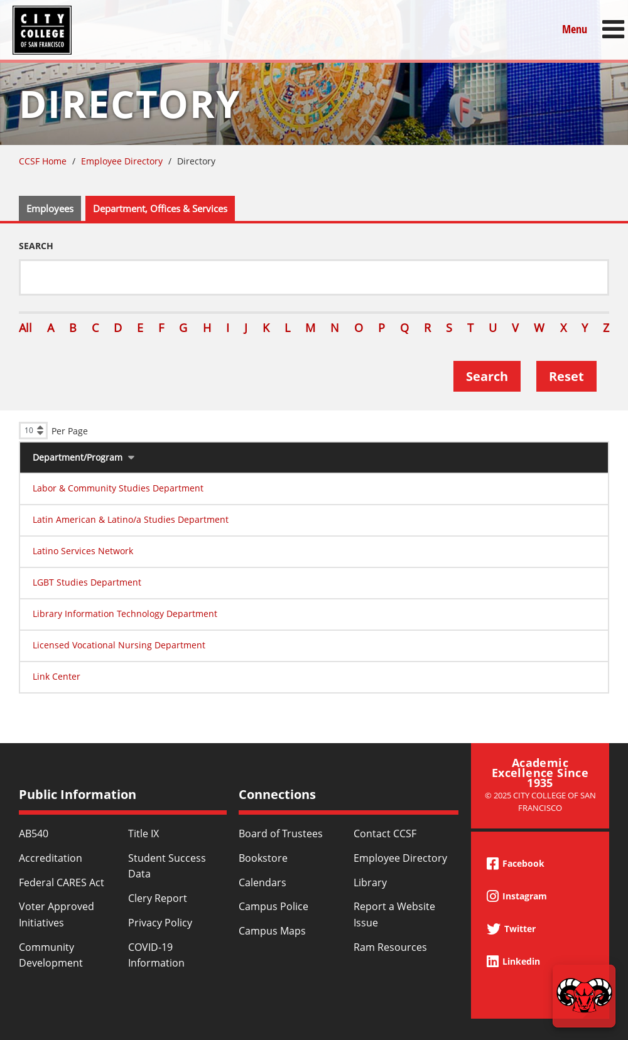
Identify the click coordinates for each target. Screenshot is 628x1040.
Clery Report (157, 898)
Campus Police (273, 906)
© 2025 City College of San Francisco (540, 801)
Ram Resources (390, 947)
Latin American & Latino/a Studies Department (131, 519)
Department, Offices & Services (160, 208)
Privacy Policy (160, 923)
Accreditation (50, 858)
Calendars (262, 882)
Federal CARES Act (61, 882)
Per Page (69, 431)
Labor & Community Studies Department (118, 488)
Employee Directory (122, 161)
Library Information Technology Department (125, 613)
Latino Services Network (83, 551)
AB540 (33, 833)
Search (36, 246)
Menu (574, 29)
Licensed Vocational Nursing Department (119, 645)
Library (370, 882)
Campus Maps (272, 931)
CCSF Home (43, 161)
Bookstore (263, 858)
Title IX (143, 833)
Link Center (56, 676)
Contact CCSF (385, 833)
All (25, 327)
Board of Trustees (281, 833)
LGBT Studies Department (87, 582)
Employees (49, 208)
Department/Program (77, 457)
